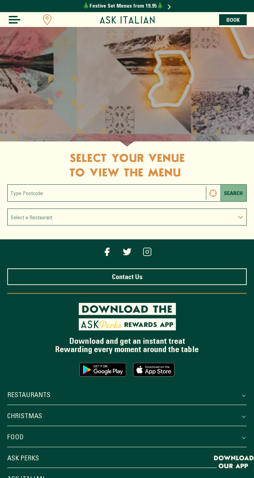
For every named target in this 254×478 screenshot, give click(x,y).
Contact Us (127, 277)
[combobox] (127, 217)
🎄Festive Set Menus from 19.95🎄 (127, 6)
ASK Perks (126, 459)
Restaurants (126, 395)
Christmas (126, 417)
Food (126, 438)
